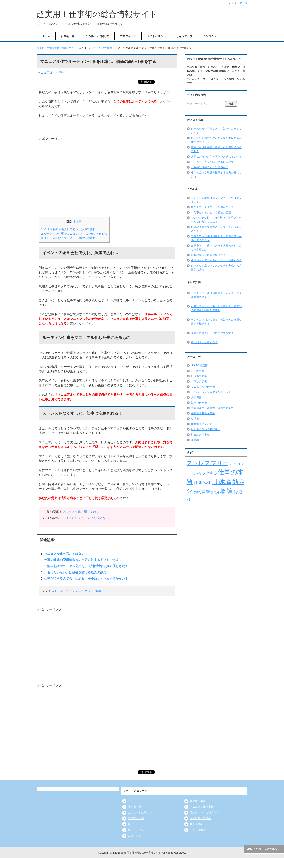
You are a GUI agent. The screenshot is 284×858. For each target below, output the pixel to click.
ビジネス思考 (199, 376)
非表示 (77, 221)
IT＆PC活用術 (199, 365)
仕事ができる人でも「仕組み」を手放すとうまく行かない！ (86, 578)
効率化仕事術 (199, 402)
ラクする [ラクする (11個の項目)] (209, 473)
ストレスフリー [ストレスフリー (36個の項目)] (207, 463)
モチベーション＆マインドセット (211, 392)
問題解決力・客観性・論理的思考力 (212, 408)
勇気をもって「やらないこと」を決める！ (216, 260)
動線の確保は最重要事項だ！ (208, 255)
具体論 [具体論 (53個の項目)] (221, 481)
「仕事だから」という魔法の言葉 (211, 212)
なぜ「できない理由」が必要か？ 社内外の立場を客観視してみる (216, 308)
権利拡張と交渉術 (201, 424)
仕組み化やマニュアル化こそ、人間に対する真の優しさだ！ (86, 566)
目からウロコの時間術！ (205, 429)
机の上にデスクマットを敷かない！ (212, 207)
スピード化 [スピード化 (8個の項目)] (237, 464)
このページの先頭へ (265, 849)
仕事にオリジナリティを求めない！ (87, 518)
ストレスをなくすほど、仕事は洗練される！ (71, 238)
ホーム (46, 36)
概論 (98, 591)
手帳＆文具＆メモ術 (203, 413)
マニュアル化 (84, 591)
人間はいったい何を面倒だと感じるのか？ (216, 156)
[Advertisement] (76, 177)
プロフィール (128, 36)
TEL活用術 (197, 370)
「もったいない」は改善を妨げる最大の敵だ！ (76, 572)
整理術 (195, 418)
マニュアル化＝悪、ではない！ (84, 512)
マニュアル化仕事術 (51, 72)
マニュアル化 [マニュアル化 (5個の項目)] (194, 473)
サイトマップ (184, 36)
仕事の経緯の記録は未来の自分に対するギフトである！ (83, 560)
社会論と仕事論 (200, 434)
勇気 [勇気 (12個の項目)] (197, 492)
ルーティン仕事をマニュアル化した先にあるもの (74, 233)
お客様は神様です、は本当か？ (209, 167)
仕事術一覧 (67, 36)
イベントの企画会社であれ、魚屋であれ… (70, 229)
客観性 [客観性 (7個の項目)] (215, 492)
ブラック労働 (199, 381)
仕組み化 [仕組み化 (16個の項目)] (202, 482)
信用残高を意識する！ (204, 342)
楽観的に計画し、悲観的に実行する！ (213, 333)
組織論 (195, 440)
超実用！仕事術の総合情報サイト (97, 14)
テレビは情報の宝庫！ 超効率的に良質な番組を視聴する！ (216, 321)
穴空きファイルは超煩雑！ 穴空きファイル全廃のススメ (216, 295)
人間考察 (196, 397)
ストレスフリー (62, 591)
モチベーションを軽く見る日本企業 (212, 161)
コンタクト (210, 36)
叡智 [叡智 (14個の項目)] (205, 492)
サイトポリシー (156, 36)
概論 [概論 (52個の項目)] (226, 491)
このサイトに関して (97, 36)
